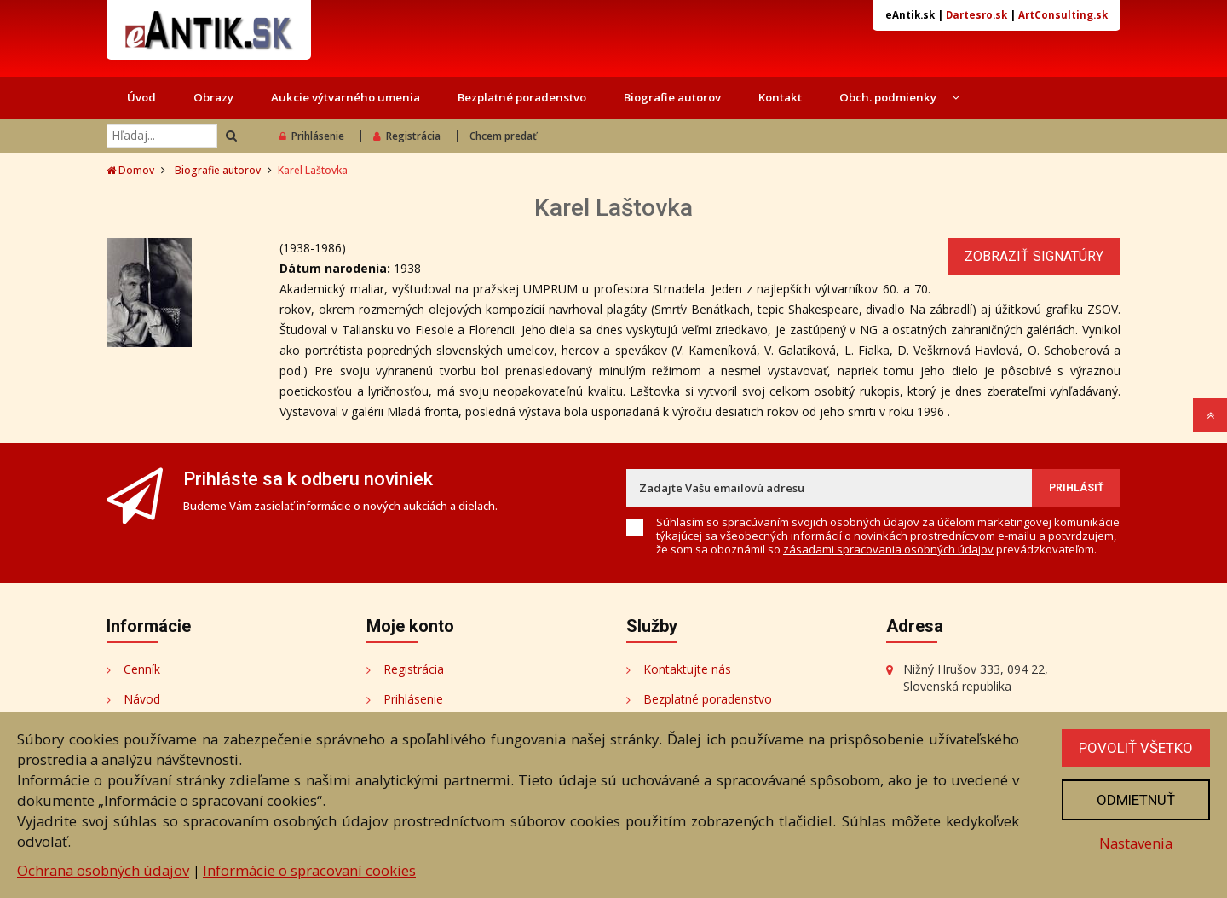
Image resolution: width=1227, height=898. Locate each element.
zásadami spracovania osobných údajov (888, 549)
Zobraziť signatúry (1034, 256)
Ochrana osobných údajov (103, 870)
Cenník (142, 669)
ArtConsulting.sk (1063, 15)
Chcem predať (503, 136)
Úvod (141, 97)
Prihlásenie (311, 136)
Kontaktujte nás (687, 669)
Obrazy (213, 97)
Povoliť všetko (1136, 747)
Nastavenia (1135, 843)
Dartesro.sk (976, 15)
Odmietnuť (1136, 799)
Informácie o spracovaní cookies (309, 870)
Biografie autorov (672, 97)
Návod (142, 699)
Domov (130, 170)
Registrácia (407, 136)
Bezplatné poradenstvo (522, 97)
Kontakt (780, 97)
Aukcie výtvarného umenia (345, 97)
